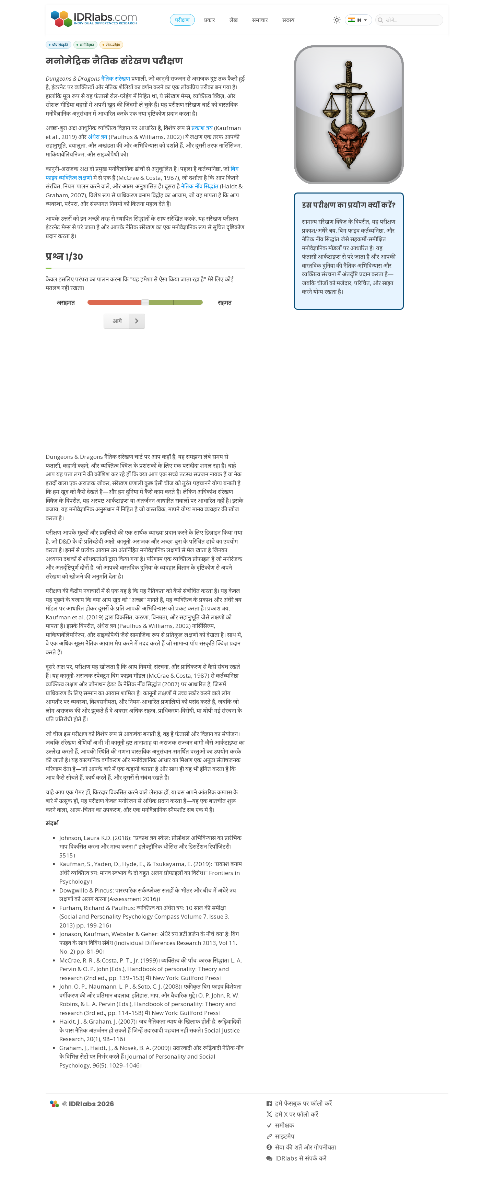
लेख (234, 20)
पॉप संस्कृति (60, 44)
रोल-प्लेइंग (113, 44)
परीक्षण (182, 20)
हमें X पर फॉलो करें (296, 1114)
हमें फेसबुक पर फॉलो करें (303, 1103)
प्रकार (209, 20)
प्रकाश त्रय (202, 128)
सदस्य (288, 20)
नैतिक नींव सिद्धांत (200, 186)
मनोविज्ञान (87, 44)
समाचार (260, 20)
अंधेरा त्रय (97, 137)
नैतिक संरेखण (115, 78)
